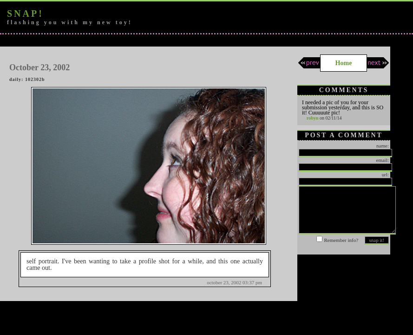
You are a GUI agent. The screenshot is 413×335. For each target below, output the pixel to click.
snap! (25, 13)
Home (343, 63)
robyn (312, 118)
